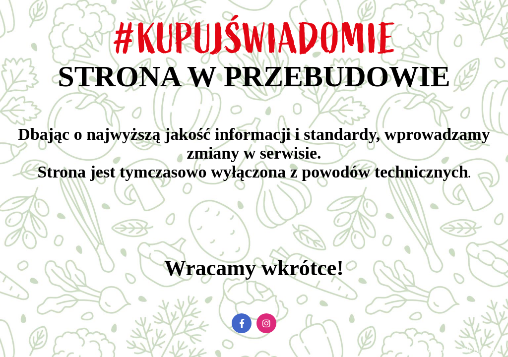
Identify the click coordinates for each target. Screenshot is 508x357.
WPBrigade (479, 350)
